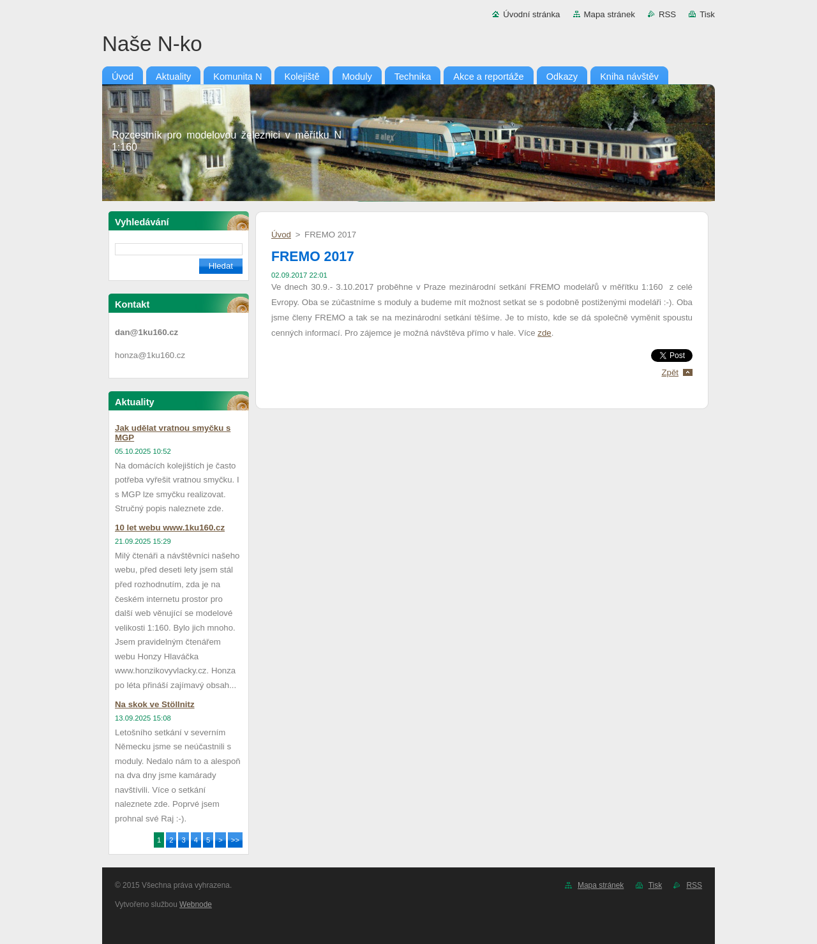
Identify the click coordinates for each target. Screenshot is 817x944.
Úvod (281, 234)
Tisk (707, 14)
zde (544, 333)
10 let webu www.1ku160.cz (170, 527)
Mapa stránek (609, 14)
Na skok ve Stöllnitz (155, 704)
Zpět (669, 372)
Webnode (195, 904)
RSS (667, 14)
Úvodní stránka (531, 14)
